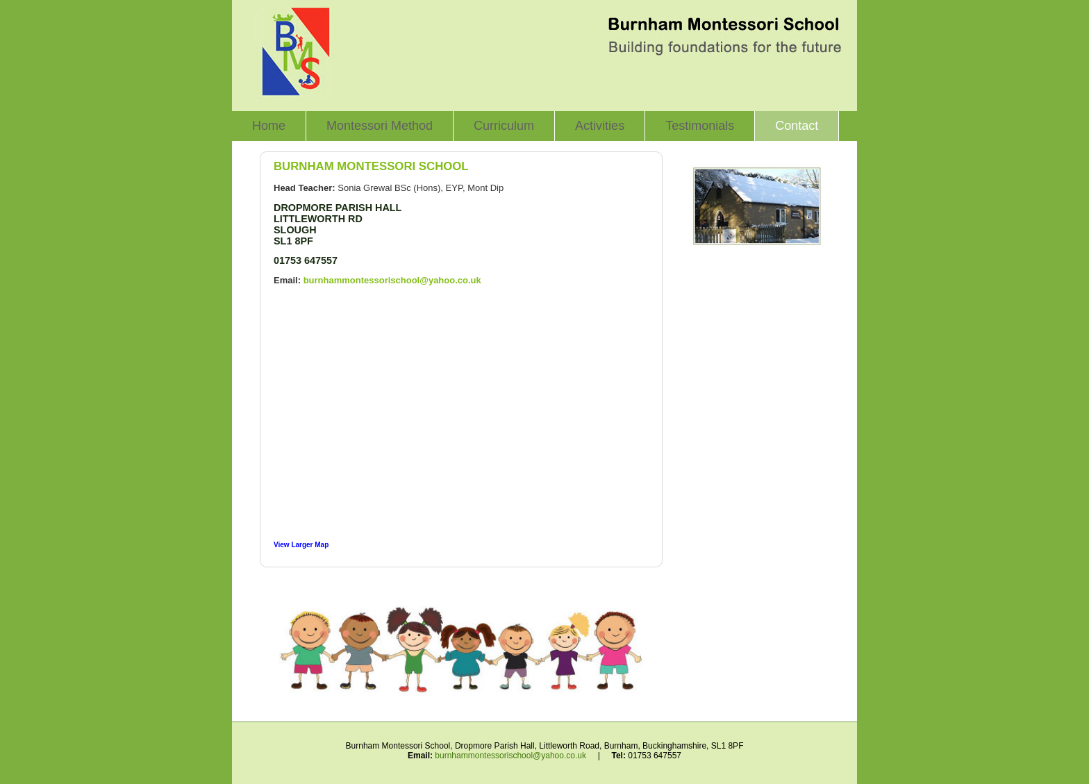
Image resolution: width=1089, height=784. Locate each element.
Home (268, 126)
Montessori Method (379, 126)
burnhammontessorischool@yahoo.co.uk (392, 280)
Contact (796, 126)
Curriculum (504, 126)
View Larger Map (301, 545)
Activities (599, 126)
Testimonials (699, 126)
